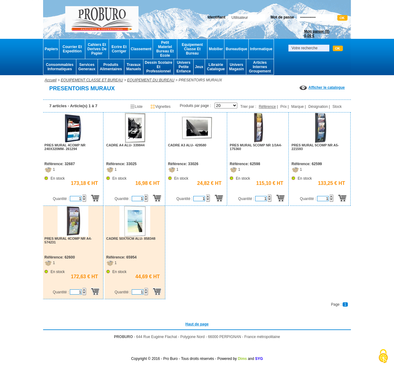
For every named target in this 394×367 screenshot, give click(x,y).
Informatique (261, 49)
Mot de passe (282, 17)
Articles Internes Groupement (260, 66)
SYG (259, 359)
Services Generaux (86, 67)
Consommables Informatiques (59, 67)
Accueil (51, 80)
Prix (283, 106)
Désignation (318, 106)
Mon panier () (316, 33)
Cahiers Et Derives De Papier (97, 49)
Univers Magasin (236, 67)
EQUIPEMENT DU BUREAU (150, 80)
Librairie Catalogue (216, 67)
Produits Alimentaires (111, 67)
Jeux (199, 67)
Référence (267, 106)
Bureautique (236, 49)
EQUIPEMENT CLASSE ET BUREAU (92, 80)
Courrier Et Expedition (72, 49)
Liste (136, 106)
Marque (297, 106)
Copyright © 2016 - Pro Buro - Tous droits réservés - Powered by (184, 359)
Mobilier (216, 49)
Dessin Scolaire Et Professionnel (158, 66)
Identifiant (216, 17)
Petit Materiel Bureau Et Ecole (165, 49)
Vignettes (160, 106)
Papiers (51, 49)
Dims (242, 359)
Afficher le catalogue (322, 87)
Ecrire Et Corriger (119, 49)
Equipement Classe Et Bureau (192, 49)
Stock (337, 106)
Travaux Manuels (133, 67)
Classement (141, 49)
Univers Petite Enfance (183, 66)
